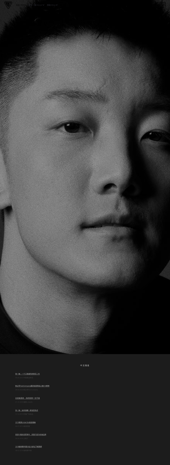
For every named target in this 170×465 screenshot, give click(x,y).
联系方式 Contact (154, 5)
